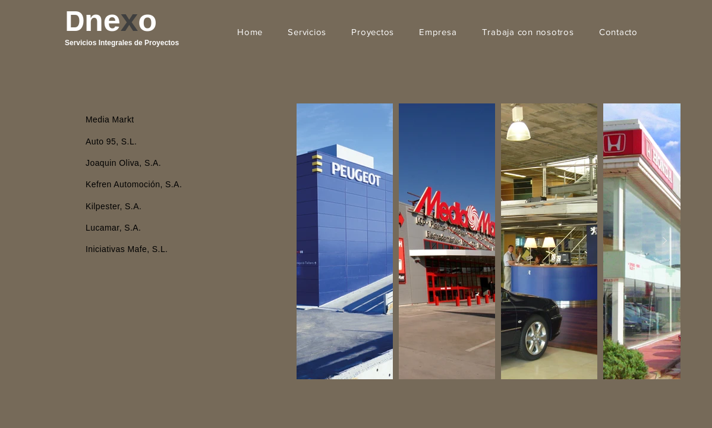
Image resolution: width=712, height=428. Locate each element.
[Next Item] (664, 241)
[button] (307, 32)
